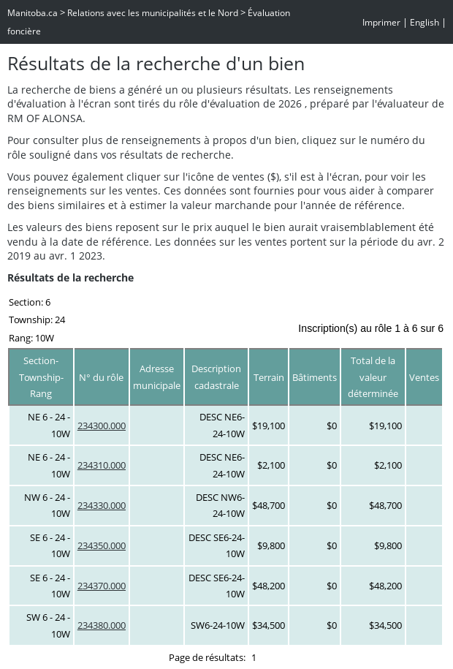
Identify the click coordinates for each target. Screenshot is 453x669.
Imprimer (381, 22)
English (424, 22)
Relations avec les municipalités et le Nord (152, 12)
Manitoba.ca (32, 12)
